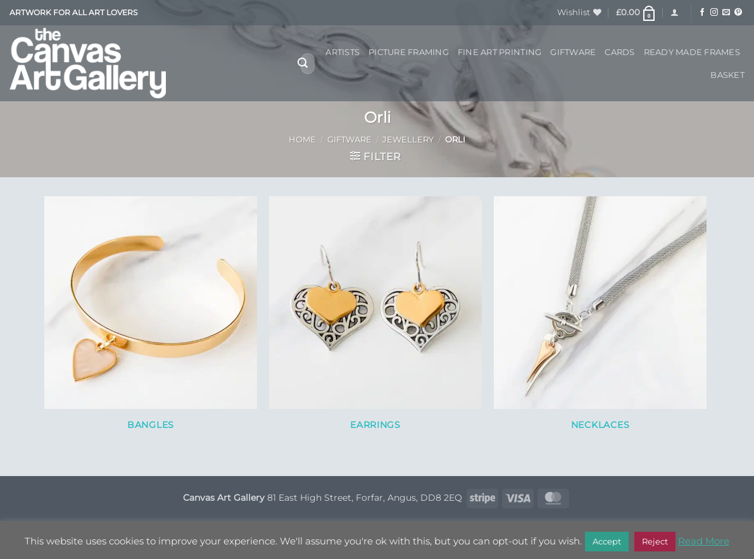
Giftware (573, 52)
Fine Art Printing (499, 52)
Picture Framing (408, 52)
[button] (636, 12)
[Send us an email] (726, 12)
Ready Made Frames (692, 52)
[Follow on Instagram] (714, 12)
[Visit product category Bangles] (150, 320)
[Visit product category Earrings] (375, 320)
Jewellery (408, 139)
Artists (342, 52)
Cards (619, 52)
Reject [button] (655, 541)
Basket (727, 75)
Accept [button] (607, 541)
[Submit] (302, 64)
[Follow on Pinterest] (738, 12)
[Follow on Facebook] (702, 12)
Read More (703, 541)
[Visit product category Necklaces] (600, 320)
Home (302, 139)
